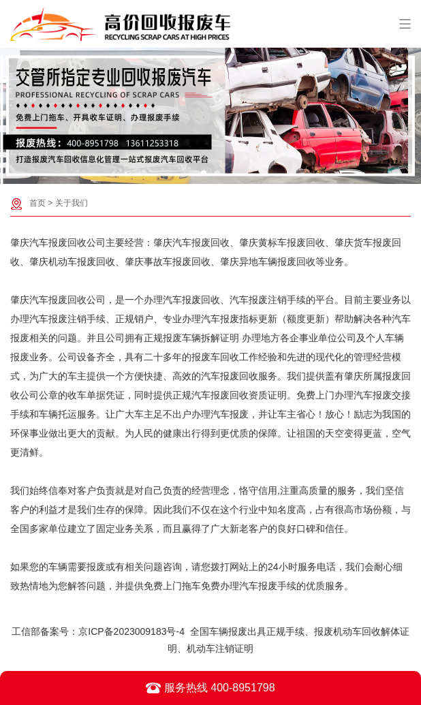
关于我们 (71, 203)
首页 (37, 203)
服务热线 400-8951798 (210, 687)
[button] (203, 173)
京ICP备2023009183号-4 (131, 631)
